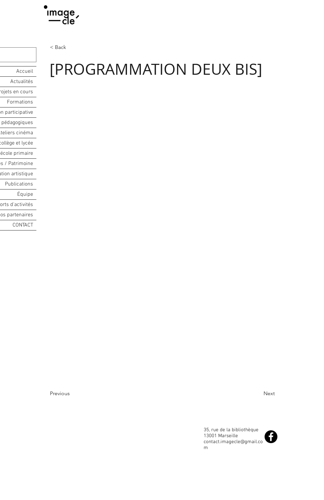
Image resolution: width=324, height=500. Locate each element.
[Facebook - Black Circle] (270, 436)
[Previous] (72, 393)
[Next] (258, 393)
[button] (72, 47)
